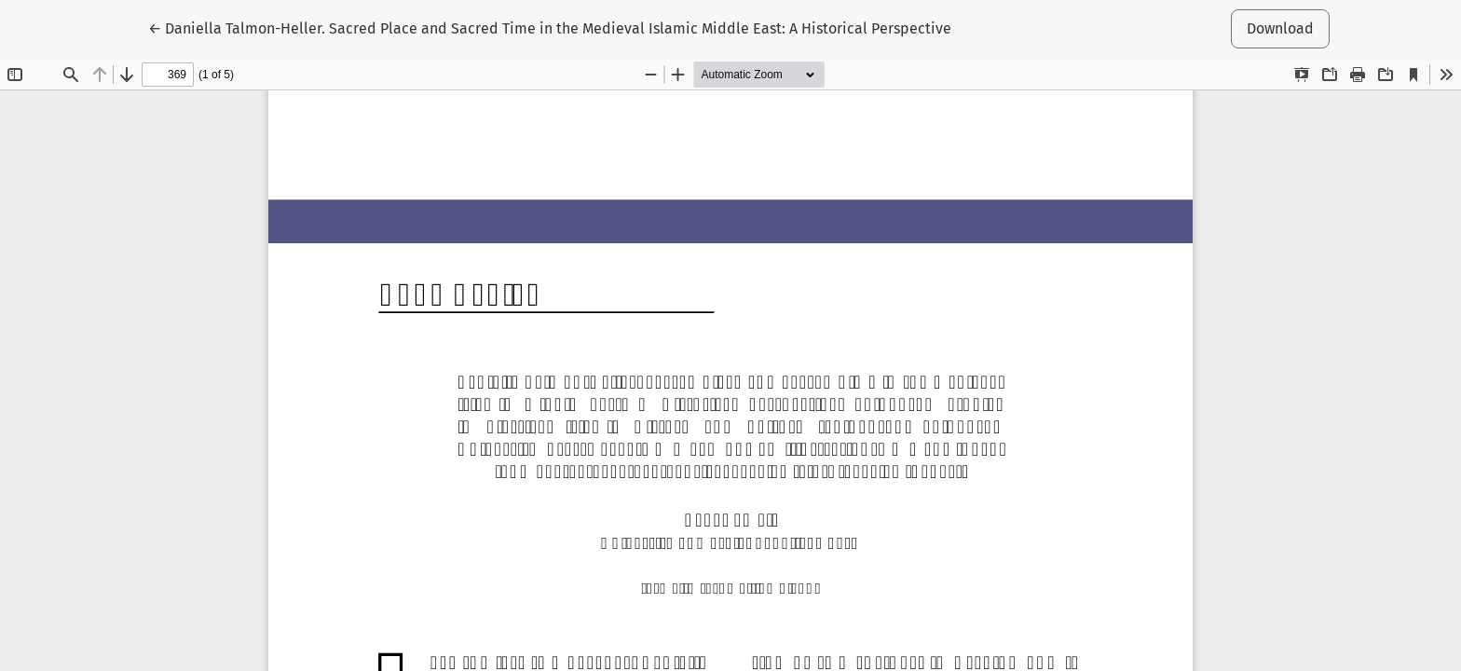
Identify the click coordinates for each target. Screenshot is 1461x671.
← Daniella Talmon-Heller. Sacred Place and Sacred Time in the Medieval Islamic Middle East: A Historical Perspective (549, 27)
